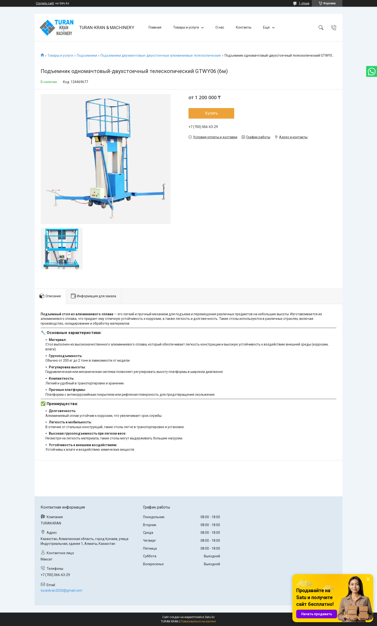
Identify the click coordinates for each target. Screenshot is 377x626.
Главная (155, 27)
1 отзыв (304, 3)
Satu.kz (210, 617)
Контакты (243, 27)
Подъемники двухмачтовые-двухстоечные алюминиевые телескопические (161, 55)
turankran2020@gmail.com (61, 590)
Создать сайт (45, 3)
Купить (211, 113)
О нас (219, 27)
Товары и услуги (186, 27)
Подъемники (87, 55)
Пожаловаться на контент (198, 621)
